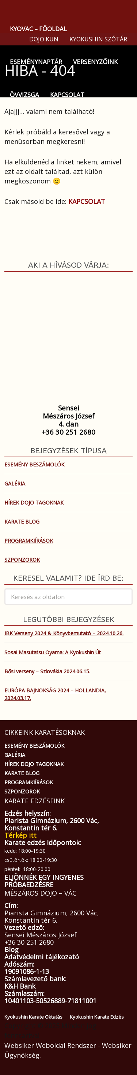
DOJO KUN (43, 39)
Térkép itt (20, 835)
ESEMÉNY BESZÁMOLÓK (34, 464)
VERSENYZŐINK (95, 61)
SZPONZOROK (22, 559)
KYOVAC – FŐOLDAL (38, 29)
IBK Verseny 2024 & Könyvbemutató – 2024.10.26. (63, 633)
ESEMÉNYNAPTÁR (36, 61)
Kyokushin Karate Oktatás (33, 1016)
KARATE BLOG (21, 521)
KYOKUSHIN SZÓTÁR (98, 39)
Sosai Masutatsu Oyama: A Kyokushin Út (52, 652)
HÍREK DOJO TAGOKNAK (34, 502)
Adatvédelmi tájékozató (41, 956)
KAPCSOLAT (67, 94)
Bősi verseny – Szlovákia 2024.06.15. (47, 671)
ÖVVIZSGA (24, 94)
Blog (11, 949)
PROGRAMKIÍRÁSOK (28, 540)
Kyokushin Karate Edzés (97, 1016)
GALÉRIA (14, 483)
